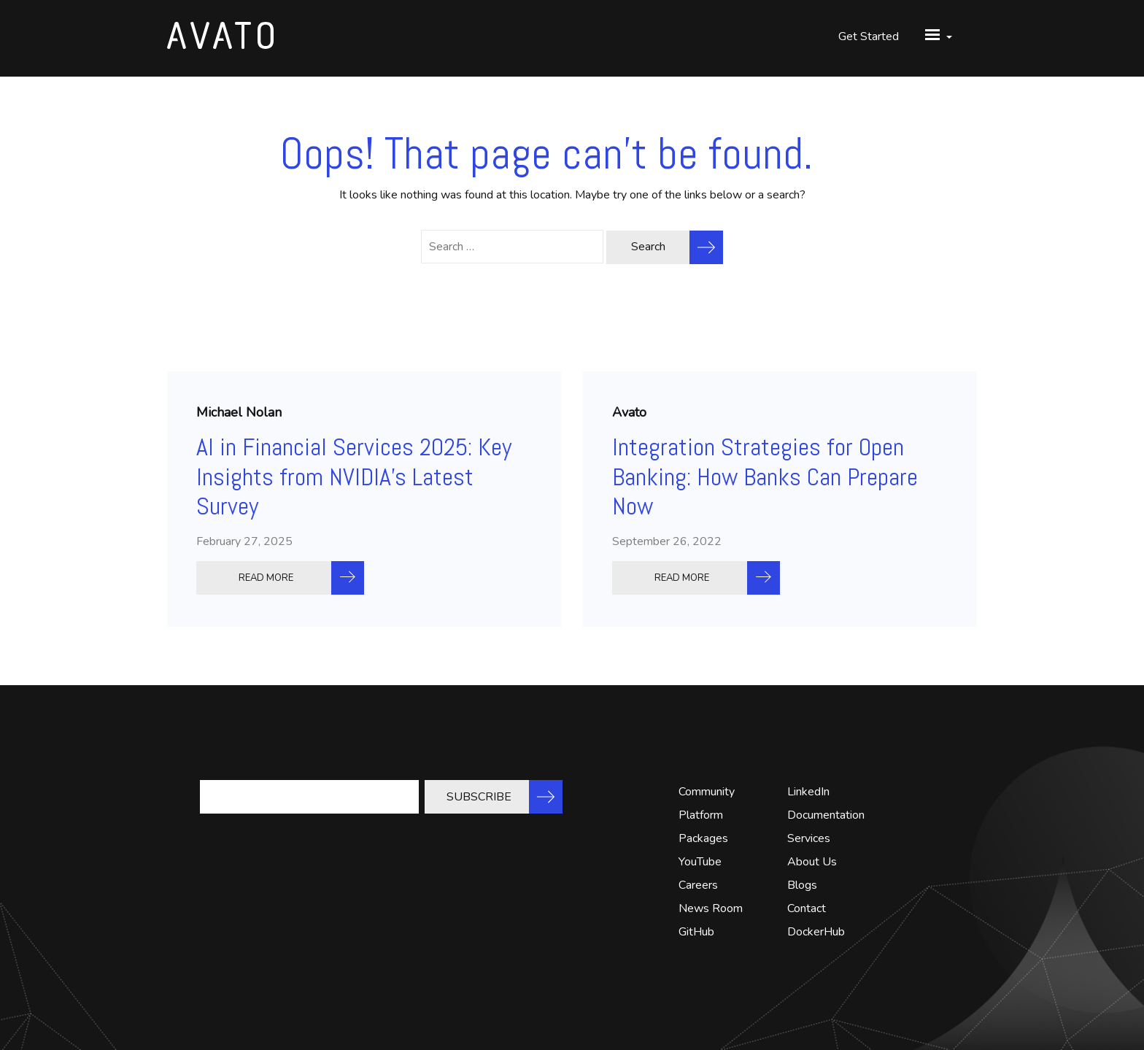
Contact (806, 908)
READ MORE (266, 577)
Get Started (868, 36)
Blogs (802, 885)
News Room (711, 908)
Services (808, 838)
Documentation (826, 815)
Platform (701, 815)
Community (707, 792)
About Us (812, 862)
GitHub (696, 932)
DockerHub (816, 932)
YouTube (700, 862)
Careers (698, 885)
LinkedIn (808, 792)
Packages (703, 838)
